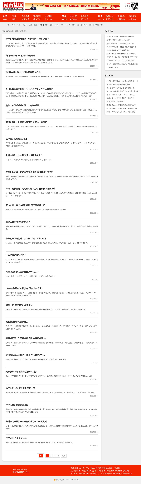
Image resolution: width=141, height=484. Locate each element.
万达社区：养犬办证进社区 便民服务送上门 (25, 205)
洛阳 (18, 25)
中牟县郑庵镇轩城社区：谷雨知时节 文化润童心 (27, 39)
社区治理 (25, 19)
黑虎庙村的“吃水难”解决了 (18, 222)
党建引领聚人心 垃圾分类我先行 (118, 40)
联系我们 (101, 468)
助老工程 (37, 19)
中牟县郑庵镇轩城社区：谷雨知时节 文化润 (122, 81)
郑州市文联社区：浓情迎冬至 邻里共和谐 (121, 47)
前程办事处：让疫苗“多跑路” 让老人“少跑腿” (26, 122)
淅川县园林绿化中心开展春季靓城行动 (23, 72)
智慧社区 (109, 16)
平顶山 (24, 25)
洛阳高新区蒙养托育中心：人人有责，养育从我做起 (29, 89)
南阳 (91, 25)
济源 (101, 25)
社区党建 (25, 16)
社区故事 (84, 16)
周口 (79, 25)
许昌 (56, 25)
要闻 (14, 19)
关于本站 (86, 468)
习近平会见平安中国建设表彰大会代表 (120, 36)
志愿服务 (132, 16)
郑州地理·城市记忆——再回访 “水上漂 (120, 43)
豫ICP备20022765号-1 (20, 472)
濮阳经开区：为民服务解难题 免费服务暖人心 (26, 338)
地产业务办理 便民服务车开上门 (20, 388)
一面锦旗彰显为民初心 (16, 255)
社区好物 (121, 19)
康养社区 (121, 16)
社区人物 (73, 16)
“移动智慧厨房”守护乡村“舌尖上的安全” (24, 288)
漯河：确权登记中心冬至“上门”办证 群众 (121, 112)
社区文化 (48, 16)
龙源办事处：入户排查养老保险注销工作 (24, 155)
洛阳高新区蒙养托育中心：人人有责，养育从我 (123, 91)
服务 (16, 31)
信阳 (96, 25)
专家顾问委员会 (76, 468)
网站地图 (117, 468)
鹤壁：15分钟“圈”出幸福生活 (19, 305)
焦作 (46, 25)
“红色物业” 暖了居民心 (16, 438)
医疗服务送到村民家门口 (17, 139)
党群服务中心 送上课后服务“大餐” (21, 372)
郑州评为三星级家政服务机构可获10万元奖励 (26, 421)
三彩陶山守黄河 (112, 67)
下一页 (56, 456)
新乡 (41, 25)
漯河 (61, 25)
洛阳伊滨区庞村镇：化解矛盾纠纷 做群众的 (122, 64)
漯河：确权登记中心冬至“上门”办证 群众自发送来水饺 (30, 189)
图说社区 (84, 19)
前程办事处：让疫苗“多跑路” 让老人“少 (120, 98)
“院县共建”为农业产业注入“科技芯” (22, 272)
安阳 (30, 25)
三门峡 (67, 25)
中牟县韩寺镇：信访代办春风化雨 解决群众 (122, 108)
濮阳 (51, 25)
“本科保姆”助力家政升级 (17, 405)
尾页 (63, 456)
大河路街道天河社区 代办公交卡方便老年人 (25, 355)
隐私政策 (109, 468)
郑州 (8, 25)
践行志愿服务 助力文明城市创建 (118, 50)
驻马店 (85, 25)
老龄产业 (48, 19)
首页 (14, 16)
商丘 (73, 25)
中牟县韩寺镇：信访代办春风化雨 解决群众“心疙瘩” (29, 172)
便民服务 (132, 19)
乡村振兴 (73, 19)
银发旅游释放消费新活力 (17, 322)
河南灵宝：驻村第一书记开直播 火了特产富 (122, 57)
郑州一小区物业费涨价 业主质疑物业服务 (121, 54)
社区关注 (37, 16)
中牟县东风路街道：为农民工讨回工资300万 (26, 238)
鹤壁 (35, 25)
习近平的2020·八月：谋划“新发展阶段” (120, 60)
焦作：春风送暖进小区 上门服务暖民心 (23, 105)
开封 (13, 25)
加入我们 (94, 468)
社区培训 (109, 19)
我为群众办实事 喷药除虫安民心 (20, 55)
